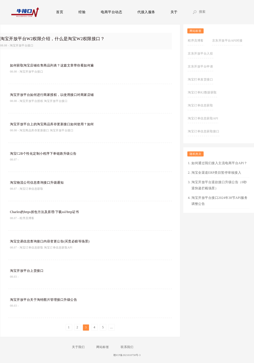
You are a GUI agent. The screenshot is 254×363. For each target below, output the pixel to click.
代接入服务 (146, 12)
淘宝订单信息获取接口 (203, 131)
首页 (59, 12)
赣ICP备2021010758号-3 (127, 355)
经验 (82, 12)
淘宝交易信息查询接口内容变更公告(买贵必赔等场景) (54, 241)
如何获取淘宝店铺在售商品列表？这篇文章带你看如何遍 (57, 65)
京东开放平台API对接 (227, 40)
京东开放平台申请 (200, 66)
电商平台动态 (111, 12)
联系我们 (127, 347)
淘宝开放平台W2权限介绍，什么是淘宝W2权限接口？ (62, 38)
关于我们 (78, 347)
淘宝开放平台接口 (21, 45)
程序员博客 (27, 218)
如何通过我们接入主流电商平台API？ (219, 163)
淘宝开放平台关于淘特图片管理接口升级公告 (47, 299)
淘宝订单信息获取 (31, 188)
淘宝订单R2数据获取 (202, 92)
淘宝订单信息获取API (58, 247)
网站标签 (102, 347)
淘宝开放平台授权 (31, 101)
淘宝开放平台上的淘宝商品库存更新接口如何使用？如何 (57, 124)
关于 (174, 12)
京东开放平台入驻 (200, 53)
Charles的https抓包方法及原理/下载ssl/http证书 (50, 212)
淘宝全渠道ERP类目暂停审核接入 (216, 172)
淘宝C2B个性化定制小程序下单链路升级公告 (47, 153)
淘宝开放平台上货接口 (29, 270)
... (111, 327)
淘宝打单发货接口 (200, 79)
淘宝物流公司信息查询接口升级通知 (40, 182)
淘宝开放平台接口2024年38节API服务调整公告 (219, 201)
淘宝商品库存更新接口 (34, 130)
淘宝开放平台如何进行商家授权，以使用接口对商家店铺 (57, 94)
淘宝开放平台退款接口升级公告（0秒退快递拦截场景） (219, 185)
